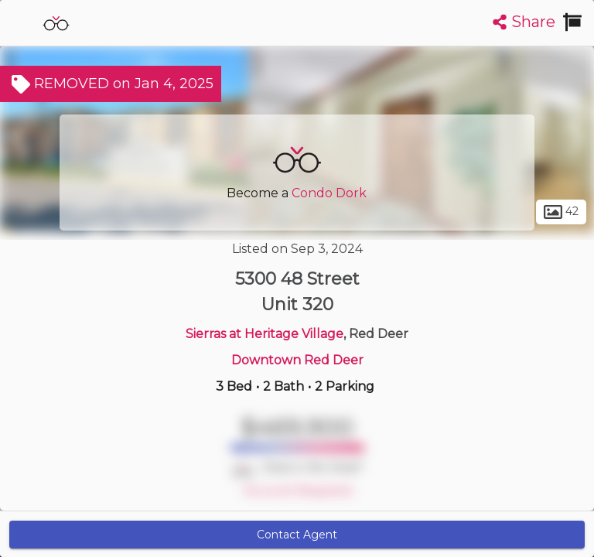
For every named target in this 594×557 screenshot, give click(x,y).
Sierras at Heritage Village (264, 333)
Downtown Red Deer (297, 360)
